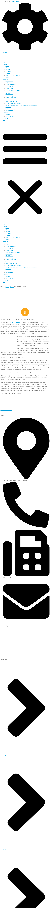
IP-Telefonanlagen (10, 88)
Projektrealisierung (10, 108)
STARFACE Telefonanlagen (13, 75)
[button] (25, 173)
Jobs (4, 120)
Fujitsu (7, 66)
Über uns (5, 112)
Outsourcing (9, 107)
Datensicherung (9, 81)
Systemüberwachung (11, 97)
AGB (7, 118)
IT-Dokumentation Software (13, 90)
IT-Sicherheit (9, 92)
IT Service (5, 99)
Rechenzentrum (9, 110)
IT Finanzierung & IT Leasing (13, 103)
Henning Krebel (10, 287)
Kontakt (5, 122)
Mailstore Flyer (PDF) (6, 410)
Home (4, 62)
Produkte (5, 64)
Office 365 (8, 69)
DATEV (8, 82)
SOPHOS (8, 73)
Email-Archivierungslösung (16, 322)
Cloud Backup (9, 94)
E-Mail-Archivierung (11, 84)
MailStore (8, 68)
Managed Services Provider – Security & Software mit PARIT (21, 105)
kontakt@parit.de (15, 1)
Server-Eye (8, 71)
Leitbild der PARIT (10, 116)
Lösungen (5, 79)
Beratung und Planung (11, 101)
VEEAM (8, 77)
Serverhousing (9, 95)
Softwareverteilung (10, 86)
